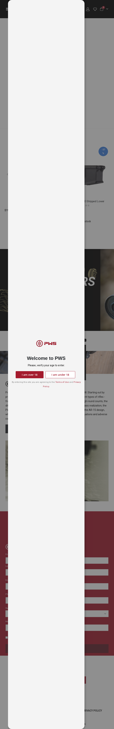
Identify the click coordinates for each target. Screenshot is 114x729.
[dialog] (61, 364)
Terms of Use (62, 382)
